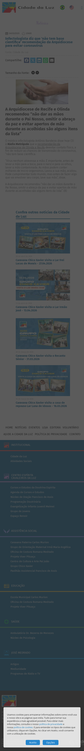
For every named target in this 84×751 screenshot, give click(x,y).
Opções (50, 742)
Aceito (32, 742)
